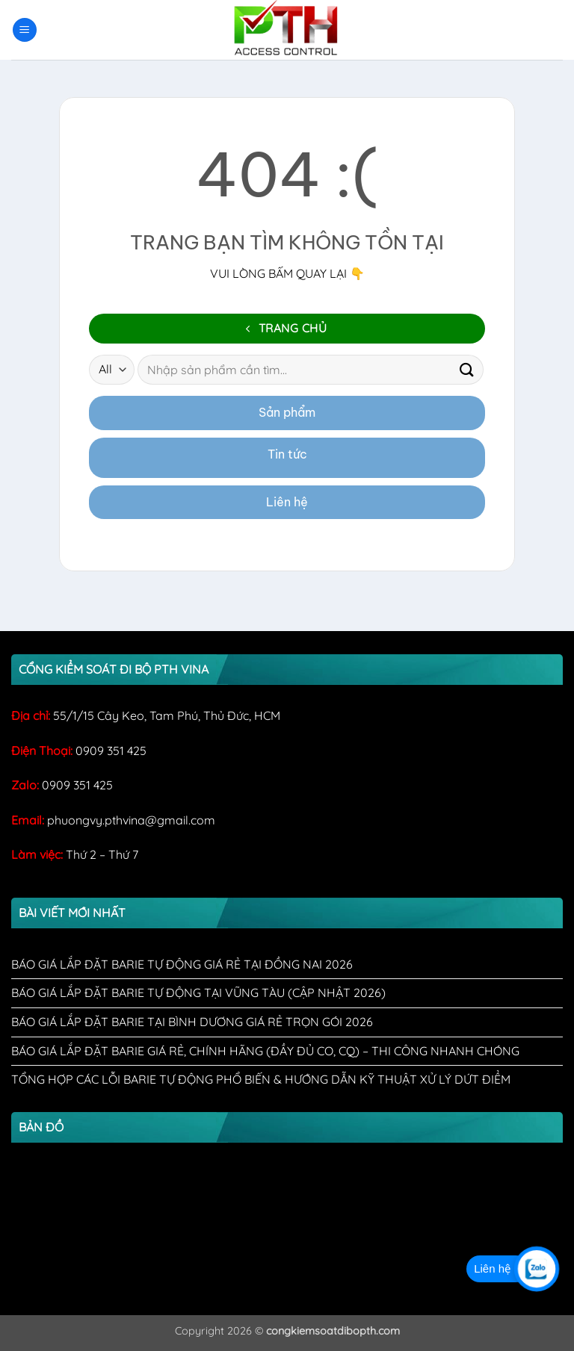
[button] (25, 30)
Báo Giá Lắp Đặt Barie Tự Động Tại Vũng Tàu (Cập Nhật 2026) (198, 992)
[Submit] (467, 370)
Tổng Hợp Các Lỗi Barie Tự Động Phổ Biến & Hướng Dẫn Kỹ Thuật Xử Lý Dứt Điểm (260, 1079)
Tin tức (287, 454)
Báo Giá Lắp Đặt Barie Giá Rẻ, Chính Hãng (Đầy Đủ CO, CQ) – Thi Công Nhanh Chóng (265, 1050)
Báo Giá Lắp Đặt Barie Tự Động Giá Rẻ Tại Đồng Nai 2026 (182, 964)
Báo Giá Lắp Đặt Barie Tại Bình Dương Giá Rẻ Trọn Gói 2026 (192, 1021)
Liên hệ (287, 501)
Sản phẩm (287, 412)
